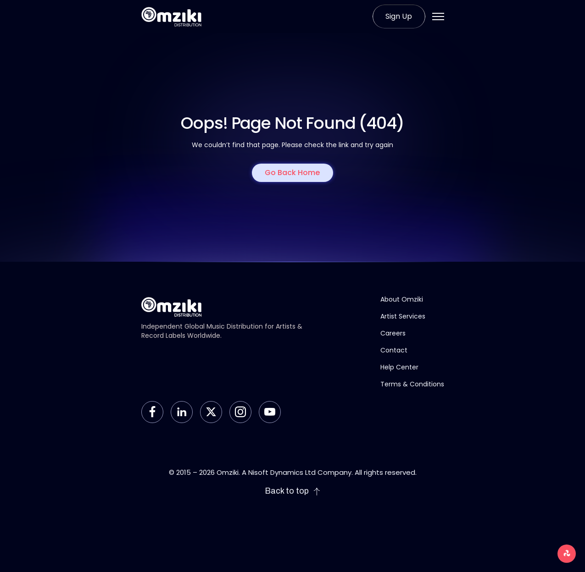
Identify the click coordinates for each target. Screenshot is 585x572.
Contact (393, 350)
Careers (393, 333)
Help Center (399, 367)
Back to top (293, 491)
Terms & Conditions (412, 384)
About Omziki (401, 299)
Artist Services (402, 316)
